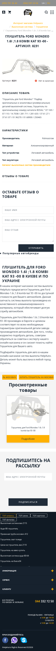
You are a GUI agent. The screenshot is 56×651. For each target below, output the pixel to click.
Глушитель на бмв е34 (10, 561)
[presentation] (28, 490)
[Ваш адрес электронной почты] (28, 477)
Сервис (28, 580)
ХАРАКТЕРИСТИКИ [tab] (15, 130)
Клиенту (28, 589)
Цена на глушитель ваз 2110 (13, 544)
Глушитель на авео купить (12, 550)
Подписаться (28, 502)
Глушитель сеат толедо (11, 539)
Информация (28, 570)
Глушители (6, 346)
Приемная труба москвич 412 (14, 534)
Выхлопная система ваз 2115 (13, 523)
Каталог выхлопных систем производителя (26, 165)
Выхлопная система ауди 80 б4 (14, 555)
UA (43, 3)
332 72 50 (44, 601)
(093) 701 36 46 (9, 3)
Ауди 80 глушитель (9, 528)
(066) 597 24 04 (30, 3)
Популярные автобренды (21, 253)
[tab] (28, 570)
